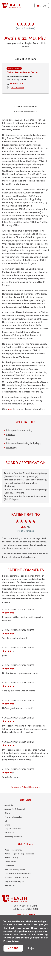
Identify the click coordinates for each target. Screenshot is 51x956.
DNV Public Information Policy (17, 873)
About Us (8, 805)
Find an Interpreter (13, 817)
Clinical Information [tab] (26, 106)
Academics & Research (14, 809)
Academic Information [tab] (25, 111)
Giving (7, 824)
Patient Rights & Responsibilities (19, 853)
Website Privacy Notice (14, 869)
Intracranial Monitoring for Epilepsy (23, 443)
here (9, 409)
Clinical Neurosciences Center (22, 72)
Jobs (6, 821)
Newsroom (9, 832)
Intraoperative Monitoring (19, 430)
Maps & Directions (12, 828)
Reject (32, 948)
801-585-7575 (16, 83)
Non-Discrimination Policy (16, 877)
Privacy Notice (10, 940)
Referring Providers (13, 836)
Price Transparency (13, 849)
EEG (8, 438)
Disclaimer (9, 865)
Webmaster (9, 885)
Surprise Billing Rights (14, 881)
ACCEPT (13, 948)
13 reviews (29, 28)
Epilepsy (10, 434)
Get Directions (17, 87)
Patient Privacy (11, 857)
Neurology (11, 447)
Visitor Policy (10, 861)
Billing (7, 813)
